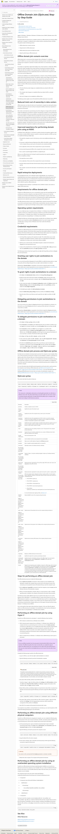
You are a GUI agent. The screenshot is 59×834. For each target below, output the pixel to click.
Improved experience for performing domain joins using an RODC (30, 29)
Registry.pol (44, 492)
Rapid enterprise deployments (24, 30)
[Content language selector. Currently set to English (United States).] (6, 830)
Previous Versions (10, 833)
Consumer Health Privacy (32, 833)
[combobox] (7, 12)
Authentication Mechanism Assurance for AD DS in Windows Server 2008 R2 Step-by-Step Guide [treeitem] (10, 101)
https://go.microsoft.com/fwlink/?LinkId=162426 (32, 369)
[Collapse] (14, 10)
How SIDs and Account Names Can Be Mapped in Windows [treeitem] (10, 124)
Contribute (20, 833)
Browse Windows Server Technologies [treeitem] (7, 50)
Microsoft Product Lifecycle (33, 5)
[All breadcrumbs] (19, 11)
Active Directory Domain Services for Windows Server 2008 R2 (32, 10)
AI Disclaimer (3, 833)
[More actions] (56, 11)
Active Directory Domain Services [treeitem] (9, 65)
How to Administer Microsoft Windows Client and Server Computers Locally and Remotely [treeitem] (10, 118)
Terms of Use (41, 833)
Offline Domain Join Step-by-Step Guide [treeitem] (9, 107)
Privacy (24, 833)
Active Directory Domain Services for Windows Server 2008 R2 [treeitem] (10, 79)
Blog (15, 833)
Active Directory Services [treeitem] (8, 55)
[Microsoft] (2, 1)
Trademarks (47, 833)
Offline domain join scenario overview (25, 26)
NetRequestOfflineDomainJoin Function (26, 372)
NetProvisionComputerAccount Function (26, 819)
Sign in (56, 1)
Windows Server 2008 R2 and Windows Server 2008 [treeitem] (7, 15)
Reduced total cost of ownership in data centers (27, 27)
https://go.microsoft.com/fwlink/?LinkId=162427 (44, 372)
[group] (37, 385)
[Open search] (53, 2)
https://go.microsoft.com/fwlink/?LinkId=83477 (34, 268)
